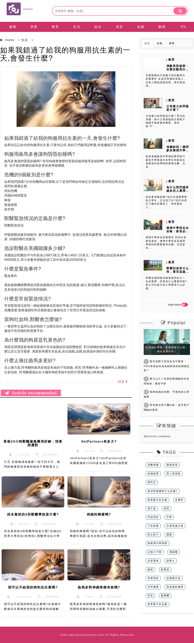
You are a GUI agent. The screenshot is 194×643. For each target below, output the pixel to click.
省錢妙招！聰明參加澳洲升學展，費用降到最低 (177, 152)
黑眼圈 (173, 552)
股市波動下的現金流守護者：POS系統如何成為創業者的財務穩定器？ (167, 366)
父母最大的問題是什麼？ (177, 108)
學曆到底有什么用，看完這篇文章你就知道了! (177, 272)
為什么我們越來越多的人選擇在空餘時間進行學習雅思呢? (177, 192)
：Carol (85, 596)
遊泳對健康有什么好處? (163, 491)
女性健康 (153, 586)
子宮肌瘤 (153, 525)
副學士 (171, 560)
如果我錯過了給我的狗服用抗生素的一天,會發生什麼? (65, 54)
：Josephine (19, 596)
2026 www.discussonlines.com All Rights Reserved (97, 635)
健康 (12, 26)
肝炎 (150, 595)
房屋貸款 (153, 578)
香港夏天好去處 (157, 499)
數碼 (162, 26)
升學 (169, 517)
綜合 (98, 26)
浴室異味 (153, 560)
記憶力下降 (155, 552)
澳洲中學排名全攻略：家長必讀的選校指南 (177, 231)
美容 (119, 26)
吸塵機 (165, 595)
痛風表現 (172, 464)
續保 (150, 569)
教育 (55, 26)
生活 (76, 26)
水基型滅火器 (175, 525)
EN (183, 26)
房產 (34, 26)
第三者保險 (174, 473)
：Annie (85, 451)
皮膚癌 (179, 499)
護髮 (169, 534)
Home (10, 40)
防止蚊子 (153, 534)
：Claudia (19, 454)
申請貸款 (153, 517)
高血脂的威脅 (175, 586)
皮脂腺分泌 (174, 578)
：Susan (85, 523)
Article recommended (31, 393)
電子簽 (152, 508)
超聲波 (165, 569)
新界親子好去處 (157, 604)
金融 (140, 26)
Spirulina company (157, 436)
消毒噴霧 (153, 464)
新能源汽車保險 (157, 543)
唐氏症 (152, 482)
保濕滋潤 (153, 473)
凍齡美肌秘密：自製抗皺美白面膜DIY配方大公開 (177, 71)
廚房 (166, 508)
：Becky (19, 523)
